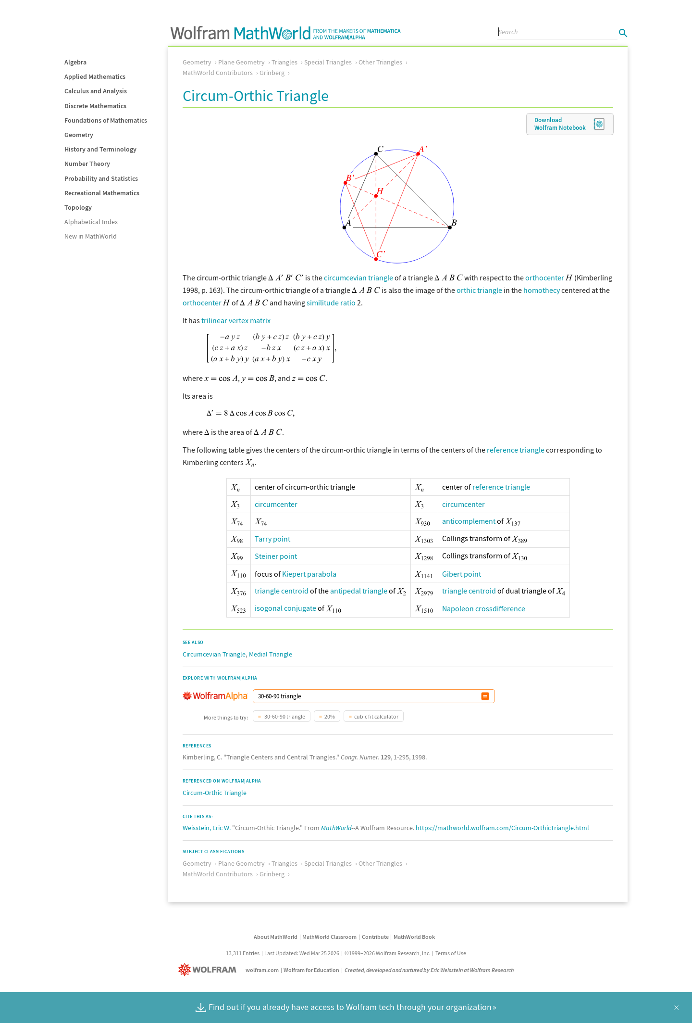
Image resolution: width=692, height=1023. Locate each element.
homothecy (541, 290)
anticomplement (468, 521)
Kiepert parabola (309, 574)
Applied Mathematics (94, 76)
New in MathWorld (90, 236)
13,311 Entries (243, 953)
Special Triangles (328, 62)
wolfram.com (262, 969)
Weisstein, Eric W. (207, 827)
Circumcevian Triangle (214, 654)
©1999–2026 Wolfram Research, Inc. (388, 953)
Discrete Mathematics (95, 105)
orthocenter (544, 277)
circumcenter (276, 504)
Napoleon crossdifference (483, 608)
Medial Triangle (270, 654)
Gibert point (461, 574)
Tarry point (272, 538)
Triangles (284, 62)
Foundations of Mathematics (105, 120)
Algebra (75, 62)
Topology (78, 207)
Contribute (375, 936)
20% (329, 716)
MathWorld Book (414, 936)
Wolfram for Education (311, 969)
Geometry (78, 134)
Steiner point (276, 556)
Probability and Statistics (101, 178)
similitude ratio (331, 302)
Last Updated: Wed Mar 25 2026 (301, 953)
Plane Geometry (241, 62)
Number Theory (87, 163)
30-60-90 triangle (284, 716)
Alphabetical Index (91, 221)
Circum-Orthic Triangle (215, 792)
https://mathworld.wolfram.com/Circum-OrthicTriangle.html (502, 827)
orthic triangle (479, 290)
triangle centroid (282, 590)
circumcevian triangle (358, 277)
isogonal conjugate (285, 608)
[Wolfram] (209, 969)
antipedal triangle (358, 590)
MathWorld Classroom (329, 936)
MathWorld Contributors (218, 72)
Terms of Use (450, 953)
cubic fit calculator (376, 716)
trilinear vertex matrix (236, 320)
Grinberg (272, 72)
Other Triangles (380, 62)
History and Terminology (100, 149)
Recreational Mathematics (101, 193)
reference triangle (515, 450)
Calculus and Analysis (95, 91)
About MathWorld (275, 936)
